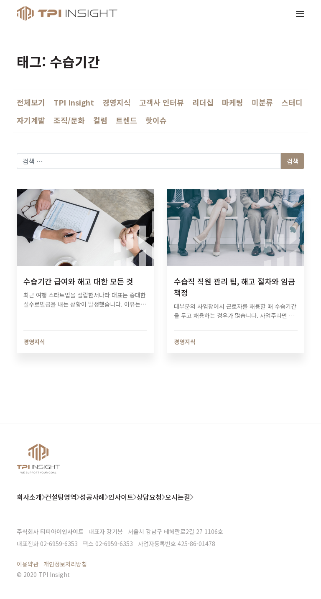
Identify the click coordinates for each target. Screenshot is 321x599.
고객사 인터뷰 (161, 102)
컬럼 (100, 120)
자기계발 (31, 120)
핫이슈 (156, 120)
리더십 (203, 102)
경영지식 (116, 102)
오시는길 (177, 497)
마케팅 (232, 102)
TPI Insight (74, 102)
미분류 (262, 102)
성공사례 (92, 497)
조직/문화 (69, 120)
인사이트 (120, 497)
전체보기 (31, 102)
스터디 (292, 102)
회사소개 (29, 497)
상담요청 (149, 497)
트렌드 (126, 120)
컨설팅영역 (60, 497)
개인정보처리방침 (65, 564)
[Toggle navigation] (300, 13)
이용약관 (27, 564)
